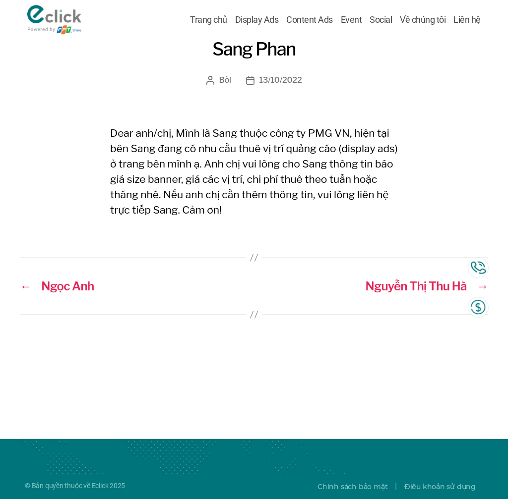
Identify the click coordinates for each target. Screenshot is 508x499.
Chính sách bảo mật (352, 486)
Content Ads (309, 21)
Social (381, 21)
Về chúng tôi (422, 21)
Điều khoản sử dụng (440, 486)
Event (351, 21)
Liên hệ (467, 21)
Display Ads (257, 21)
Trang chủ (208, 21)
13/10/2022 (280, 80)
